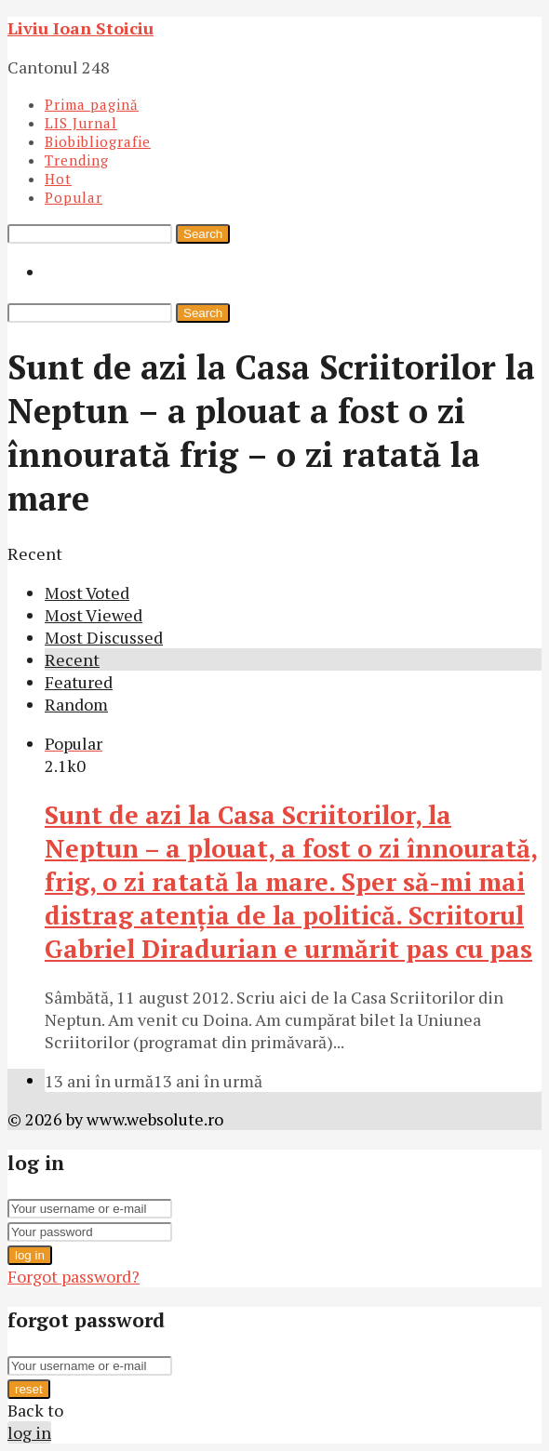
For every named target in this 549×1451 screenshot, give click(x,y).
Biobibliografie (98, 141)
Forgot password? (73, 1276)
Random (76, 704)
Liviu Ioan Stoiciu (80, 28)
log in (30, 1255)
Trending (77, 160)
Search (202, 234)
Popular (73, 197)
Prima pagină (92, 104)
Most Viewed (93, 615)
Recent (72, 659)
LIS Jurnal (81, 122)
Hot (58, 178)
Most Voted (87, 592)
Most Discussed (104, 637)
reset (29, 1389)
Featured (79, 682)
